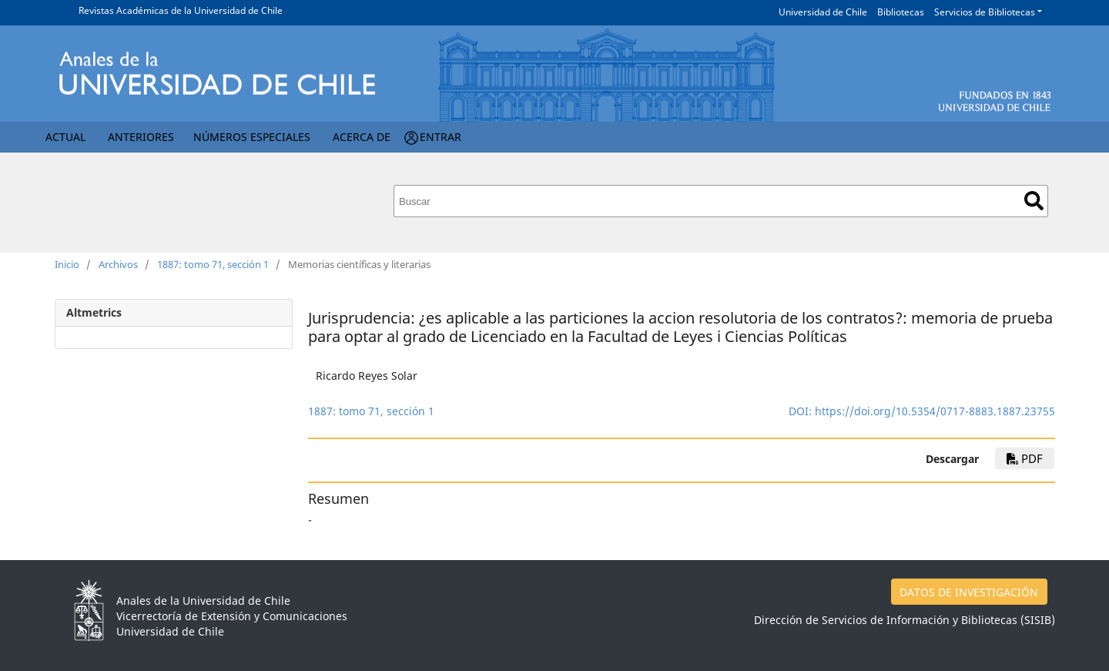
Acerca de (361, 136)
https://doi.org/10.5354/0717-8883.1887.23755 (935, 411)
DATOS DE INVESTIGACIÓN (969, 592)
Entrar (440, 136)
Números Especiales (251, 136)
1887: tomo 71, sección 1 (213, 264)
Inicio (67, 264)
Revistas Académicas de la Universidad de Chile (181, 10)
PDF (1025, 458)
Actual (65, 136)
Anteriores (141, 136)
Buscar (1034, 200)
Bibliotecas (900, 11)
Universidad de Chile (823, 11)
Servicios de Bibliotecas (984, 11)
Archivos (118, 264)
